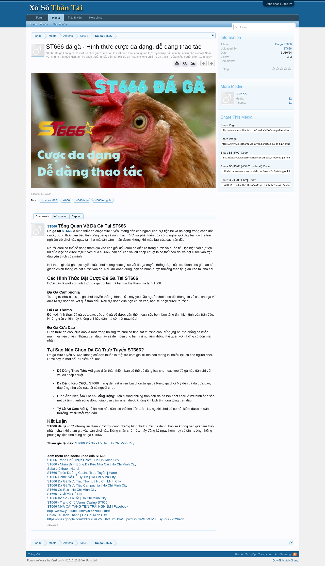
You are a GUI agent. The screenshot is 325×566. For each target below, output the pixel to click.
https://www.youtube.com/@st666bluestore (78, 511)
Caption (76, 216)
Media (56, 17)
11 (290, 102)
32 (290, 98)
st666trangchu (102, 200)
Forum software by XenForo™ (62, 560)
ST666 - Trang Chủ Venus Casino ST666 (77, 502)
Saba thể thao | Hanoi (63, 469)
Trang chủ (264, 554)
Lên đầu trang (282, 554)
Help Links (95, 17)
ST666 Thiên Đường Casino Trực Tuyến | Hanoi (82, 473)
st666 (65, 200)
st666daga (81, 200)
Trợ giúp (250, 554)
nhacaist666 (48, 200)
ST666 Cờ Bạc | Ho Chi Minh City (71, 490)
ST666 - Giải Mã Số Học (65, 494)
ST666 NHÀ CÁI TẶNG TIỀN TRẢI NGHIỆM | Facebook (87, 506)
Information (60, 216)
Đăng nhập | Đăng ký (279, 3)
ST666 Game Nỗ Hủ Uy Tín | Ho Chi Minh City (81, 477)
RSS (295, 554)
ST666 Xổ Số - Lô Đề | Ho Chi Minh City (104, 443)
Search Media (38, 24)
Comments (42, 216)
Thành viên (75, 17)
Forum (40, 17)
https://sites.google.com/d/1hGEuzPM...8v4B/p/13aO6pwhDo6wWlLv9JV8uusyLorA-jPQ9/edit (115, 519)
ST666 (35, 193)
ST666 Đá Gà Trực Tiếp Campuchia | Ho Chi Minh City (87, 485)
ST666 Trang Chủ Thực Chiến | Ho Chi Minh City (83, 460)
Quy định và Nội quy (285, 560)
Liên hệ (238, 554)
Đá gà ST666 (283, 44)
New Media (60, 24)
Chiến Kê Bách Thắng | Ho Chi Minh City (77, 515)
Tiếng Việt (34, 554)
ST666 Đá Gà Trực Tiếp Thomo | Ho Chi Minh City (84, 481)
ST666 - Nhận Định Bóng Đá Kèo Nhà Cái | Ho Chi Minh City (91, 464)
